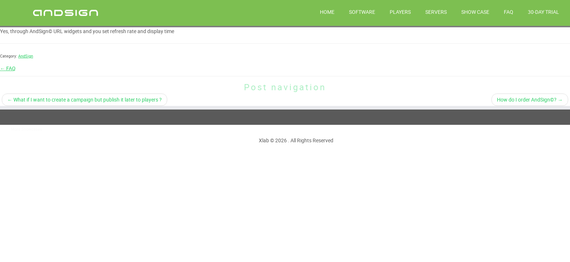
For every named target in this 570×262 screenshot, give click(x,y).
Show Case (475, 11)
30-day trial (543, 11)
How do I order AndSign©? (530, 99)
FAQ (508, 11)
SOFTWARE (362, 11)
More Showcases (26, 129)
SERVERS (436, 11)
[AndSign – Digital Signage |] (66, 12)
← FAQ (8, 68)
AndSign (25, 56)
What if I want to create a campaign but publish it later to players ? (84, 99)
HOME (327, 11)
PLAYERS (400, 11)
